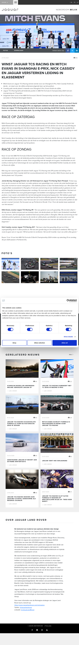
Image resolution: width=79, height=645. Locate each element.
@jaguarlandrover (26, 607)
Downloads (18, 50)
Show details (68, 336)
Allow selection (39, 343)
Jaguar (5, 2)
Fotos (5, 50)
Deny (14, 343)
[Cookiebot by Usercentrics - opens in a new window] (68, 300)
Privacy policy (48, 626)
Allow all (65, 343)
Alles (71, 355)
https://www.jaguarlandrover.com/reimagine (29, 605)
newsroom (66, 9)
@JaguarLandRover (27, 610)
